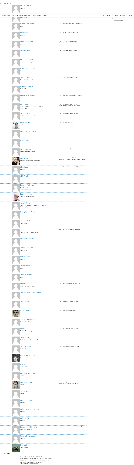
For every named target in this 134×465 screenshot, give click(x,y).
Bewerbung (39, 15)
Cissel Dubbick (25, 6)
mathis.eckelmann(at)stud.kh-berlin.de (72, 23)
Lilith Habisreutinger (27, 355)
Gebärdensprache (33, 463)
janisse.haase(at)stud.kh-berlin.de (71, 346)
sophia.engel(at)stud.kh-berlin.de (71, 77)
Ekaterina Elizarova (27, 59)
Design (25, 15)
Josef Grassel (25, 301)
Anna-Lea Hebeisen (27, 400)
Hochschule (15, 15)
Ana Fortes (24, 158)
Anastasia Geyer (26, 230)
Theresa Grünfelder (27, 319)
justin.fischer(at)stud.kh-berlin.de (71, 149)
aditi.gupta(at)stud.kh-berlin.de (70, 328)
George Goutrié (25, 283)
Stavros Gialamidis (27, 239)
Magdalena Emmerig (27, 68)
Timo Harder (24, 391)
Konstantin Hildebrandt (28, 427)
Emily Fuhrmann (26, 194)
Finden (103, 15)
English (130, 15)
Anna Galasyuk (25, 203)
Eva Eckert (24, 33)
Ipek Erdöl (24, 104)
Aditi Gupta (24, 328)
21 (7, 3)
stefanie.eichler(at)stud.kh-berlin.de (71, 50)
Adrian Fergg (25, 122)
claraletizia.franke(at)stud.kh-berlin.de (72, 167)
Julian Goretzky (26, 266)
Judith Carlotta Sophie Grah (30, 292)
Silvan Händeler (26, 382)
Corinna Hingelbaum (27, 436)
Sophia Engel (25, 77)
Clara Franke (24, 167)
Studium (21, 15)
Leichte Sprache (24, 463)
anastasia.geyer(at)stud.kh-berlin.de (71, 229)
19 (3, 3)
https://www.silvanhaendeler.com (71, 383)
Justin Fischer (25, 149)
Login (112, 15)
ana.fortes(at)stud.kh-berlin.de (70, 158)
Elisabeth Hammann (27, 373)
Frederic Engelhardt (27, 86)
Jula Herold (24, 418)
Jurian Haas (24, 337)
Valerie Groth (25, 310)
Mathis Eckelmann (27, 24)
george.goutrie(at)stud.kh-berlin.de (71, 283)
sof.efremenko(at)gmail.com (70, 41)
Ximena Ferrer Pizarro (28, 131)
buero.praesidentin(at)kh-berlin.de (41, 460)
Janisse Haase (25, 346)
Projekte (34, 15)
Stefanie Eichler (26, 50)
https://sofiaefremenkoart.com (70, 43)
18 (2, 3)
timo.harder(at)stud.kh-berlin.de (70, 391)
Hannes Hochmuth (27, 445)
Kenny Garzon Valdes (28, 212)
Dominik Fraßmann (27, 185)
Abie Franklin (25, 176)
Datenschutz (30, 462)
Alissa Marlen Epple (27, 95)
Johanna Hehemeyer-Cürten (30, 409)
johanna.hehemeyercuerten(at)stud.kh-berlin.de (74, 409)
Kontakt (117, 15)
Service (45, 15)
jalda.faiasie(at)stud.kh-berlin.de (71, 113)
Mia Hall (23, 364)
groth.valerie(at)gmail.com (69, 310)
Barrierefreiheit (123, 15)
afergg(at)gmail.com (68, 122)
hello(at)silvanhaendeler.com (70, 382)
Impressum (23, 462)
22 (9, 3)
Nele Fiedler (24, 140)
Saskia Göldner (25, 257)
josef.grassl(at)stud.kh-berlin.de (70, 301)
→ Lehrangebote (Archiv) (26, 189)
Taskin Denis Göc (26, 248)
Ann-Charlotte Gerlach (28, 221)
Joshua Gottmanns (27, 275)
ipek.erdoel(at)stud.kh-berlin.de (70, 104)
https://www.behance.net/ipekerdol (71, 105)
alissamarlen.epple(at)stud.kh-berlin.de (72, 95)
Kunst (29, 15)
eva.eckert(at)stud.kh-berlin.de (70, 32)
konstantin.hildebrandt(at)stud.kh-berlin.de (73, 427)
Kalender (108, 15)
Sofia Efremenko (26, 41)
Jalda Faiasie (25, 113)
